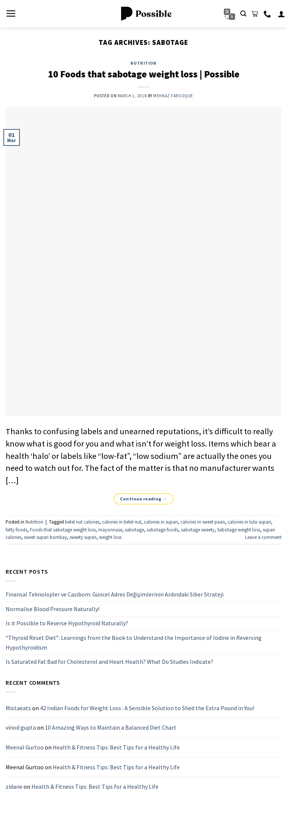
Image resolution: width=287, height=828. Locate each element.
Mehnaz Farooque (173, 95)
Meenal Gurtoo (25, 747)
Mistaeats (18, 708)
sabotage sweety (198, 530)
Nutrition (143, 63)
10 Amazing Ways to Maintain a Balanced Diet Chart (110, 728)
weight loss (110, 537)
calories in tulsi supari (249, 522)
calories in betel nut (121, 522)
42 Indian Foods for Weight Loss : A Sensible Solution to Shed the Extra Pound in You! (147, 708)
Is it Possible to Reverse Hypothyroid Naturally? (67, 623)
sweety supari (83, 537)
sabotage (134, 530)
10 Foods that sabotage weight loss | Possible (144, 74)
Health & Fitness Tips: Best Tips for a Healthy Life (116, 747)
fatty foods (16, 530)
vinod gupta (21, 728)
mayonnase (110, 530)
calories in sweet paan (202, 522)
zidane (14, 787)
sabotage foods (162, 530)
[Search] (243, 13)
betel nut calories (82, 522)
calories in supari (161, 522)
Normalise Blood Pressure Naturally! (52, 609)
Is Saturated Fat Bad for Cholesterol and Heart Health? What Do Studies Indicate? (109, 662)
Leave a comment (263, 537)
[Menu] (11, 13)
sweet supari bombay (45, 537)
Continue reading (143, 498)
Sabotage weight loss (238, 530)
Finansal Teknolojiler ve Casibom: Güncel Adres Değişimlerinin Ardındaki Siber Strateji (114, 594)
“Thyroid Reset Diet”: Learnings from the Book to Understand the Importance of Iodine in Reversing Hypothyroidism (134, 642)
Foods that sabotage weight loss (63, 530)
